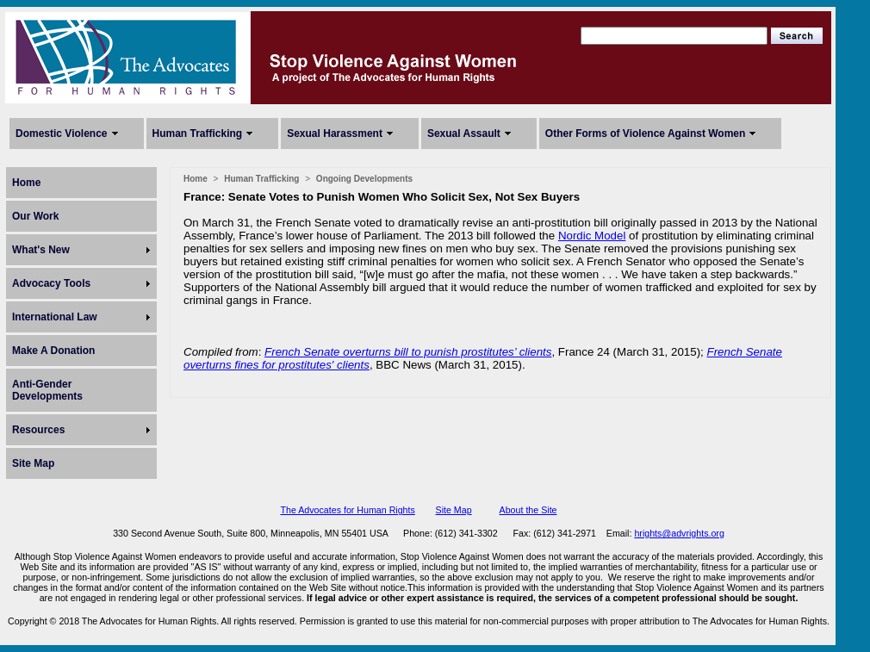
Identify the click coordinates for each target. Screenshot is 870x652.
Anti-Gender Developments (47, 390)
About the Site (528, 510)
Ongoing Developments (364, 178)
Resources (38, 430)
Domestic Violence (62, 133)
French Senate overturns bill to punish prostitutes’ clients (407, 351)
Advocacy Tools (51, 283)
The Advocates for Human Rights (347, 510)
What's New (41, 250)
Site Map (33, 463)
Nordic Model (592, 235)
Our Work (35, 216)
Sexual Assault (463, 133)
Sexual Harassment (334, 133)
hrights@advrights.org (679, 533)
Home (26, 183)
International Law (54, 317)
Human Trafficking (197, 133)
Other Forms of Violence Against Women (645, 133)
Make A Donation (53, 351)
